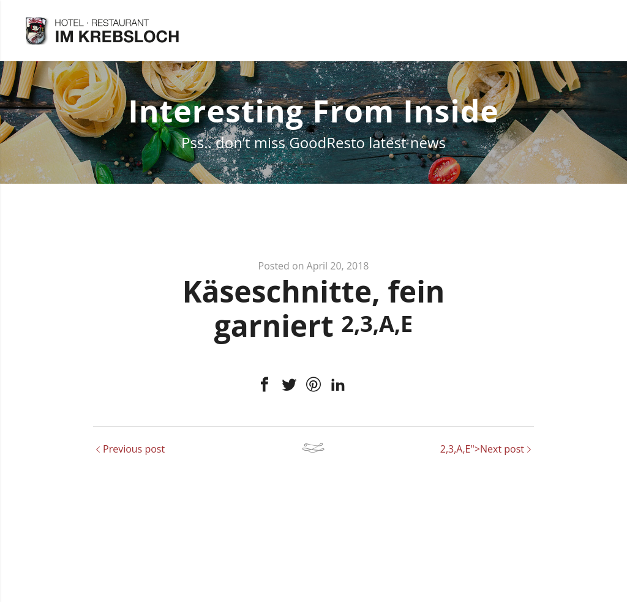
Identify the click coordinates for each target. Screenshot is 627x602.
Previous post (134, 448)
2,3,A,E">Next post (482, 448)
